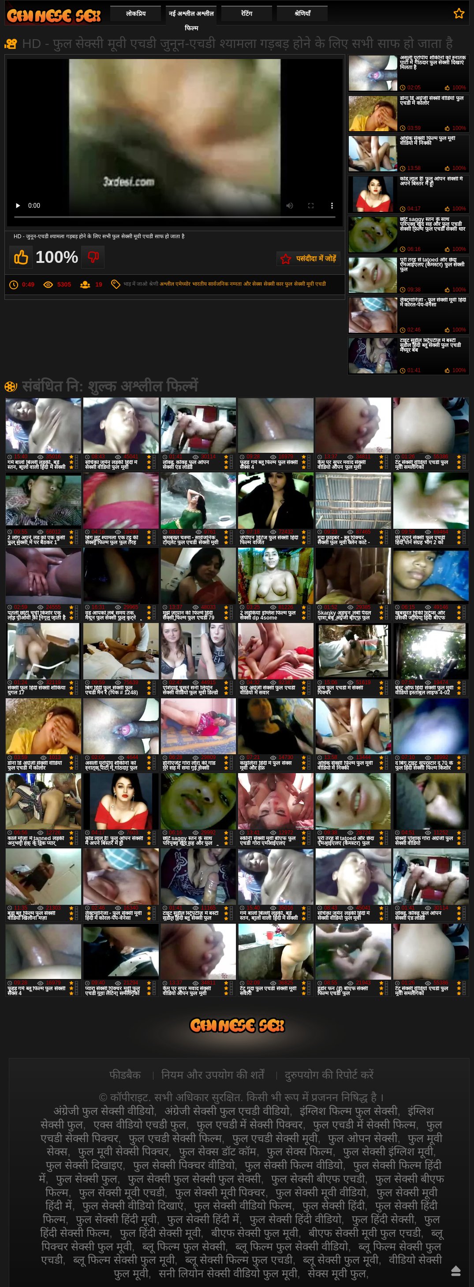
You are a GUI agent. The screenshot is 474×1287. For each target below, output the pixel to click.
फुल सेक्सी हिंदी (333, 1205)
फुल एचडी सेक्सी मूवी (275, 1138)
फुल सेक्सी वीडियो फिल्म (243, 1205)
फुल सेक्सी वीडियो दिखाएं (132, 1205)
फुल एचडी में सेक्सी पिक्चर (250, 1124)
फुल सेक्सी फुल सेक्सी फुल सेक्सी (194, 1179)
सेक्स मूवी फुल (337, 1273)
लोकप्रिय (136, 13)
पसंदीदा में (459, 13)
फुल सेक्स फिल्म (299, 1151)
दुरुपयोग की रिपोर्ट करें (329, 1075)
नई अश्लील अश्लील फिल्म (191, 21)
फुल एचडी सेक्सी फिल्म (175, 1138)
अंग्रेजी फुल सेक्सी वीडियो (103, 1111)
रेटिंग (246, 13)
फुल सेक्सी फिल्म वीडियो (294, 1165)
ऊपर (456, 1270)
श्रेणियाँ (302, 13)
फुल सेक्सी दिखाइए (84, 1165)
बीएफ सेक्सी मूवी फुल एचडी (365, 1233)
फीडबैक (125, 1075)
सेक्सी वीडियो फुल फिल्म (54, 15)
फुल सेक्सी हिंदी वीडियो (295, 1219)
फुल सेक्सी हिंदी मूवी (116, 1219)
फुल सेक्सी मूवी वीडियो (321, 1192)
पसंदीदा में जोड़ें (316, 258)
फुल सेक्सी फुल (86, 1179)
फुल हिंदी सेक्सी (383, 1219)
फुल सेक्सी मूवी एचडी (305, 284)
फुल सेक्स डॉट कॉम (218, 1151)
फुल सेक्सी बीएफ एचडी (318, 1179)
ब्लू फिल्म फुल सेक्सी (183, 1246)
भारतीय (199, 284)
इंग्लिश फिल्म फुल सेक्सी (348, 1111)
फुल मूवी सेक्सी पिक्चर (123, 1151)
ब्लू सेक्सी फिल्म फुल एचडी (239, 1260)
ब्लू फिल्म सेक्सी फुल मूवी (124, 1260)
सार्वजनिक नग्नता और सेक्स (235, 284)
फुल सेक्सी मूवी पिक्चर (220, 1192)
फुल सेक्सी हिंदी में (203, 1219)
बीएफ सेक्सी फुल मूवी (255, 1233)
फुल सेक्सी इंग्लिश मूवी (388, 1151)
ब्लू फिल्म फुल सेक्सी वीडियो (291, 1246)
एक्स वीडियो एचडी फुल (139, 1124)
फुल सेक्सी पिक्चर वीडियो (184, 1165)
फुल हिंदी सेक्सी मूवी (160, 1233)
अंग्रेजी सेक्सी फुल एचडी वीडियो (227, 1111)
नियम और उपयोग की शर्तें (212, 1075)
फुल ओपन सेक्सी (362, 1138)
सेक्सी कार (274, 284)
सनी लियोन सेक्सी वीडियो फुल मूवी (228, 1273)
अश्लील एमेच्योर (175, 284)
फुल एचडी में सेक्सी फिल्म (364, 1124)
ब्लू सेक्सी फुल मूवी (340, 1260)
